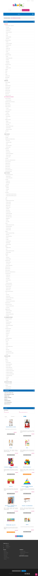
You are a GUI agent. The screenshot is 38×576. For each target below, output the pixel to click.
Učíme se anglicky (7, 82)
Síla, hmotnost (8, 210)
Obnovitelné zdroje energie (9, 352)
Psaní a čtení (7, 135)
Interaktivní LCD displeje (8, 383)
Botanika (7, 237)
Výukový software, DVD (9, 177)
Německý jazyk (8, 182)
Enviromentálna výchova (9, 346)
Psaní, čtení (7, 27)
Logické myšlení (7, 88)
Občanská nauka (7, 260)
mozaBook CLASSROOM (9, 372)
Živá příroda (7, 150)
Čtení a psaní (7, 93)
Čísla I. (27, 447)
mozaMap (7, 377)
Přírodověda (7, 148)
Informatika (7, 192)
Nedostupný (6, 412)
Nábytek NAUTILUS (7, 403)
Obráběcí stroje (8, 275)
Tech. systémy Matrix (8, 402)
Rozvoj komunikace (8, 100)
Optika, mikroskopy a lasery (9, 394)
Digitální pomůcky (7, 309)
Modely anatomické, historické (10, 250)
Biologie (6, 231)
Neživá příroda (8, 242)
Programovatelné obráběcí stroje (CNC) (11, 195)
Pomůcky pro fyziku (8, 40)
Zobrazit (6, 416)
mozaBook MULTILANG (9, 375)
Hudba (6, 74)
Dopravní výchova (7, 168)
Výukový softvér (8, 156)
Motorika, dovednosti (9, 32)
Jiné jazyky (7, 184)
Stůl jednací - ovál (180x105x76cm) (27, 505)
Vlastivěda (6, 158)
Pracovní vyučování (8, 109)
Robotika (5, 399)
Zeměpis (6, 69)
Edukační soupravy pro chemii (10, 224)
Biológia (7, 343)
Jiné (6, 197)
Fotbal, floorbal (8, 296)
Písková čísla (27, 428)
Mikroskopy (7, 61)
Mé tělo (11, 447)
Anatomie (7, 320)
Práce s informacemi (9, 145)
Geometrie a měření (8, 142)
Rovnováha (7, 294)
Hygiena (27, 524)
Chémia (7, 344)
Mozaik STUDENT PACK (9, 367)
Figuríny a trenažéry (7, 397)
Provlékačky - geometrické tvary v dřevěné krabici (11, 467)
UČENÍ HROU (6, 80)
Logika (7, 33)
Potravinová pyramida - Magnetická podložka (27, 487)
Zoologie (7, 239)
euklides (7, 378)
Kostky (7, 35)
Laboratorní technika (9, 351)
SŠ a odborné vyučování (8, 317)
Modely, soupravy (8, 67)
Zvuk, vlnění (7, 221)
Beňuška (6, 357)
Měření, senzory (8, 205)
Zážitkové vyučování (8, 95)
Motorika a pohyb (7, 90)
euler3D (7, 380)
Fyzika (7, 341)
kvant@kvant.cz (8, 547)
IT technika (7, 315)
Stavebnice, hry (8, 30)
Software (6, 385)
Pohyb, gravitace (8, 211)
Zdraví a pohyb (7, 114)
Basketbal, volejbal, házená (9, 297)
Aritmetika (7, 187)
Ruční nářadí (7, 278)
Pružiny (7, 51)
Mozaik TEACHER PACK (9, 364)
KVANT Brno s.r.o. (6, 543)
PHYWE (7, 354)
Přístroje (7, 41)
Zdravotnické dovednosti (9, 325)
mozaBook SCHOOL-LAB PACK (10, 370)
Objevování (7, 38)
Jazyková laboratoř (8, 386)
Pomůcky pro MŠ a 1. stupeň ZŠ (9, 25)
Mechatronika (8, 331)
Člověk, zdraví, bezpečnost (9, 153)
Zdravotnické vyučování (8, 318)
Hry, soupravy (8, 263)
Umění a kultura (7, 111)
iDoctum (6, 359)
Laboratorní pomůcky (9, 226)
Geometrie (7, 189)
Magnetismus (8, 218)
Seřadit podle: (12, 416)
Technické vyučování (8, 328)
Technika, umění (7, 75)
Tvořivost (7, 108)
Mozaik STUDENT (8, 365)
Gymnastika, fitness (8, 299)
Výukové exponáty (7, 400)
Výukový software (8, 203)
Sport (6, 72)
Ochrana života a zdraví (8, 171)
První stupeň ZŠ (7, 134)
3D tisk (7, 281)
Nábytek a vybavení (8, 119)
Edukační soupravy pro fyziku (10, 200)
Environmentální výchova (8, 169)
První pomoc (7, 307)
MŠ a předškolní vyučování (8, 96)
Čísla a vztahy (8, 140)
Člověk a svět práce (8, 106)
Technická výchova (7, 273)
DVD (6, 249)
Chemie (6, 223)
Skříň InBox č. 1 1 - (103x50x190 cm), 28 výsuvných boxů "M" (11, 506)
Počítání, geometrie (8, 28)
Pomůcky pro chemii (8, 64)
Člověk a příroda (7, 103)
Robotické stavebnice (9, 310)
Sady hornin (7, 257)
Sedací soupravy (8, 127)
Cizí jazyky (6, 137)
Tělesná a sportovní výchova (9, 291)
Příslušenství (7, 53)
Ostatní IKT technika (8, 388)
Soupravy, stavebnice (9, 43)
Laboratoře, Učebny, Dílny (8, 392)
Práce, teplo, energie (9, 216)
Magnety (7, 46)
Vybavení (6, 79)
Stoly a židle (7, 124)
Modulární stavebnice (9, 283)
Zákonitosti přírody (7, 85)
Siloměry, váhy (8, 48)
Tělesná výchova (7, 166)
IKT (5, 132)
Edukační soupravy (8, 286)
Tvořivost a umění (7, 87)
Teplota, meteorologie (9, 213)
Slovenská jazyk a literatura (9, 174)
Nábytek (7, 121)
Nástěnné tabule (8, 176)
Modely (7, 56)
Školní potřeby (7, 77)
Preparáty (7, 59)
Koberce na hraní (8, 122)
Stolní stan (11, 486)
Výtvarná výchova (7, 268)
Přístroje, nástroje (8, 155)
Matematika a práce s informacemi (10, 101)
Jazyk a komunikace (8, 98)
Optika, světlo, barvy (8, 215)
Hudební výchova (7, 163)
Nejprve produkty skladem (23, 412)
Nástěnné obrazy (8, 247)
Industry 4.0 (7, 333)
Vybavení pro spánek (9, 129)
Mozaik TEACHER (8, 362)
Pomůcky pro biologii (8, 54)
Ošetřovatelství (8, 323)
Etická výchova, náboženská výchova (10, 271)
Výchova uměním (7, 270)
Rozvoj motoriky (8, 116)
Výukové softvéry (8, 312)
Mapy (7, 255)
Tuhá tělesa (7, 208)
